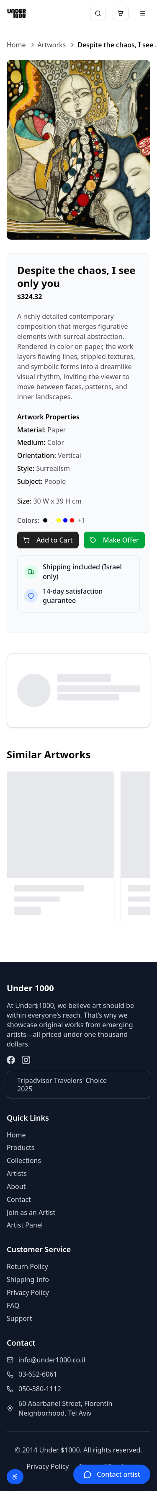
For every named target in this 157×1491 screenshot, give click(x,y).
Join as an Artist (31, 1212)
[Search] (98, 13)
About (16, 1186)
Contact (19, 1199)
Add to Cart (48, 540)
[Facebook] (11, 1060)
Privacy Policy (28, 1292)
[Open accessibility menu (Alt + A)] (15, 1476)
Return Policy (27, 1266)
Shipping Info (28, 1279)
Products (21, 1147)
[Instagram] (26, 1060)
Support (19, 1318)
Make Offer (114, 540)
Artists (17, 1173)
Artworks (52, 44)
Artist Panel (25, 1225)
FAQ (13, 1305)
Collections (24, 1160)
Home (16, 44)
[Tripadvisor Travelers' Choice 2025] (78, 1084)
